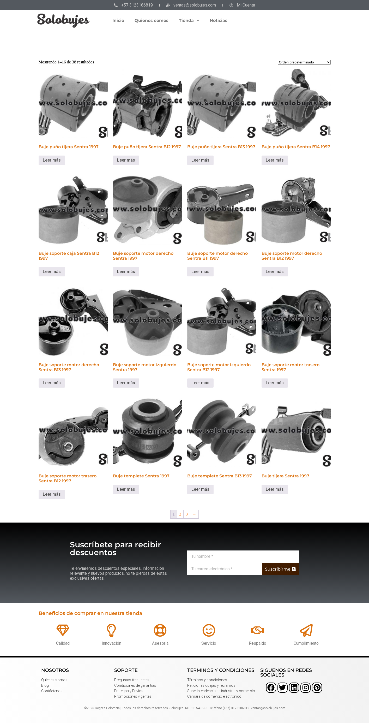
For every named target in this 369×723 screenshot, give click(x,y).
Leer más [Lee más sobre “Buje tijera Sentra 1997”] (275, 489)
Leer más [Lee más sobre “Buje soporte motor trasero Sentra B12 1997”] (52, 494)
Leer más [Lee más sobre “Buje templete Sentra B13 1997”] (200, 489)
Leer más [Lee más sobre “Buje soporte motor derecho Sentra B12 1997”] (275, 271)
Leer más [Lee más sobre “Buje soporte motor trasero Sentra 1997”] (275, 382)
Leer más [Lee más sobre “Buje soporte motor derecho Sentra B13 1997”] (52, 382)
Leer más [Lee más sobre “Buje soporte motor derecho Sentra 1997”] (126, 271)
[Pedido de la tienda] (304, 62)
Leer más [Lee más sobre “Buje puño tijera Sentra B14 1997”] (275, 160)
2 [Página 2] (180, 514)
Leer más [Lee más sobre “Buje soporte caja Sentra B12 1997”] (52, 271)
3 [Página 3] (187, 514)
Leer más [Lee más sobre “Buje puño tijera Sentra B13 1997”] (200, 160)
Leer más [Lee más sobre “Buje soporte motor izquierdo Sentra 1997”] (126, 382)
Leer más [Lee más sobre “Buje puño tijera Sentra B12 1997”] (126, 160)
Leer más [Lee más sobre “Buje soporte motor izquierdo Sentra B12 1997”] (200, 382)
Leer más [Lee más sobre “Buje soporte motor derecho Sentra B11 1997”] (200, 271)
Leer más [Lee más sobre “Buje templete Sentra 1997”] (126, 489)
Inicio (118, 20)
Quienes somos (151, 20)
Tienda (189, 20)
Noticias (218, 20)
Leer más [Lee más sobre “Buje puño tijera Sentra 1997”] (52, 160)
